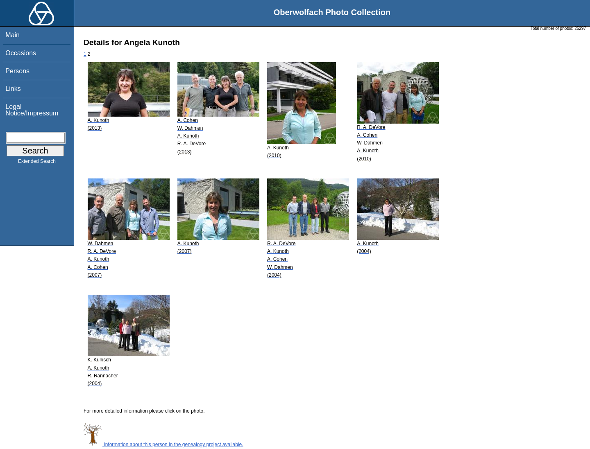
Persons (17, 71)
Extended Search (37, 162)
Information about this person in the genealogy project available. (163, 444)
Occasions (20, 53)
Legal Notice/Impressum (31, 110)
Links (12, 88)
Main (12, 35)
